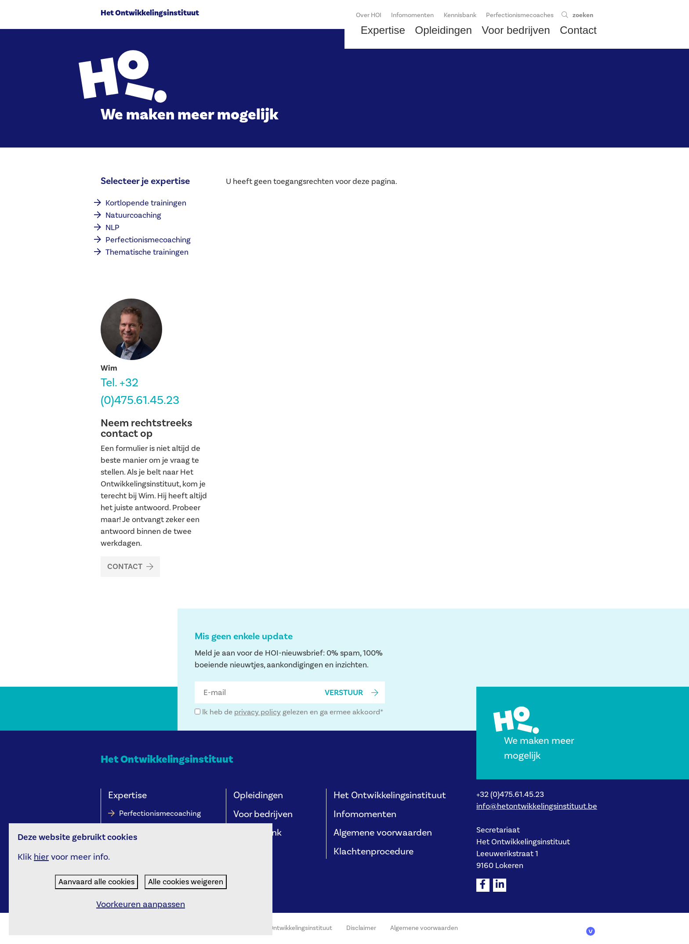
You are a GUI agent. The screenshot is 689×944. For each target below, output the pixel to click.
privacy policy (257, 712)
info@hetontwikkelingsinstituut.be (536, 806)
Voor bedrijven (263, 814)
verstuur (344, 693)
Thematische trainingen (147, 252)
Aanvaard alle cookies (96, 882)
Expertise (127, 795)
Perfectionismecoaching (148, 240)
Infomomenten (365, 814)
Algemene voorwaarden (383, 833)
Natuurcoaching (133, 215)
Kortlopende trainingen (145, 203)
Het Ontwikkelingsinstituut (150, 13)
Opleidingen (258, 795)
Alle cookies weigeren (185, 882)
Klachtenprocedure (373, 852)
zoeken (583, 15)
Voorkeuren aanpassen (140, 904)
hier (41, 857)
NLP (112, 228)
